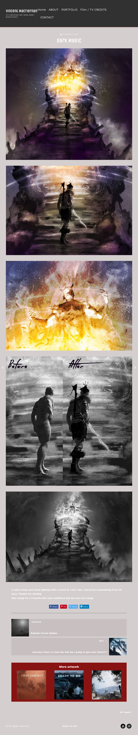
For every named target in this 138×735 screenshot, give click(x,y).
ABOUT (53, 9)
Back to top (70, 726)
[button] (125, 712)
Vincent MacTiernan (21, 11)
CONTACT (47, 17)
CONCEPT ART (69, 34)
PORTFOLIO (69, 9)
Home (41, 9)
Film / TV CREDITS (93, 9)
